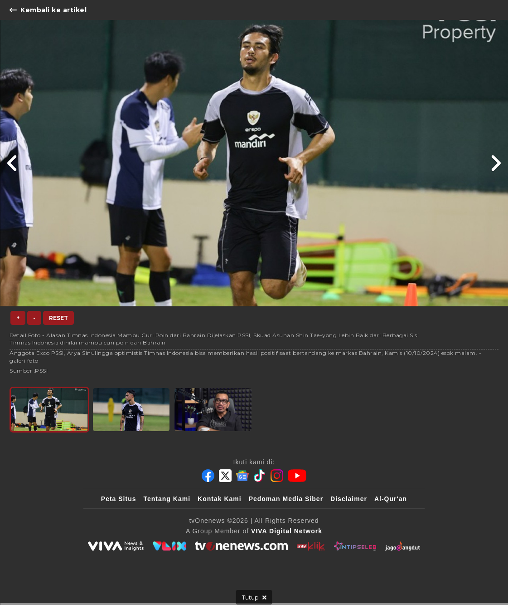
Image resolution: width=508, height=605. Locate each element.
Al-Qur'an (390, 498)
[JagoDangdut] (402, 546)
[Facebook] (208, 475)
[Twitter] (225, 475)
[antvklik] (310, 546)
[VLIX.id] (169, 546)
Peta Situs (118, 498)
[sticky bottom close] (254, 597)
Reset (58, 318)
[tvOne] (241, 546)
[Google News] (242, 475)
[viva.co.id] (115, 546)
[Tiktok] (259, 475)
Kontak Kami (220, 498)
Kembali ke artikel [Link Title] (48, 10)
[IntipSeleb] (355, 546)
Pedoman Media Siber (286, 498)
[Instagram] (277, 475)
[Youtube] (297, 475)
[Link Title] (12, 163)
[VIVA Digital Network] (286, 531)
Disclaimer (348, 498)
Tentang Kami (167, 498)
